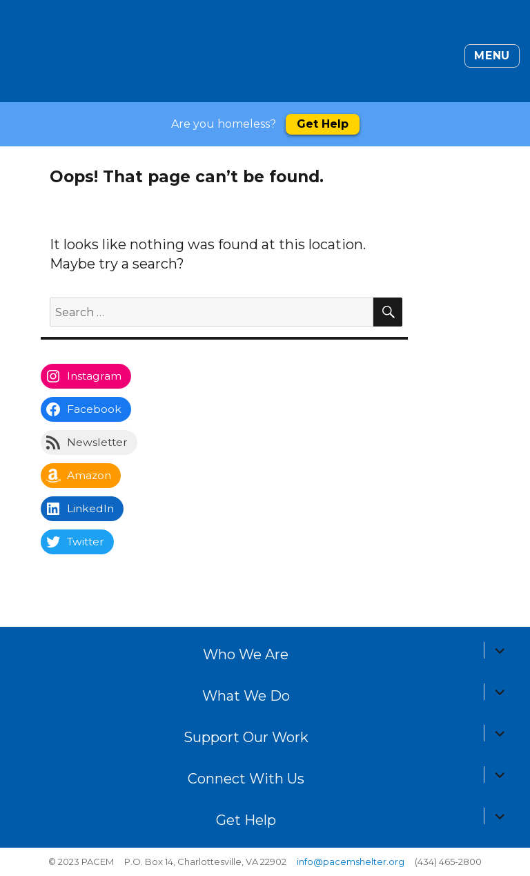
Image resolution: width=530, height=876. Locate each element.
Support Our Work (246, 737)
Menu (492, 55)
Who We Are (245, 654)
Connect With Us (246, 778)
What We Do (246, 696)
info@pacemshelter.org (350, 861)
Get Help (323, 123)
